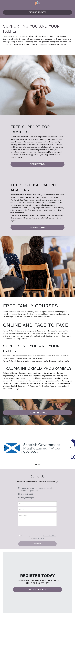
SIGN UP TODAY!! (37, 12)
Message (23, 515)
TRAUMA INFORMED (37, 413)
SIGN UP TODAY (37, 164)
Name (21, 504)
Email (21, 509)
